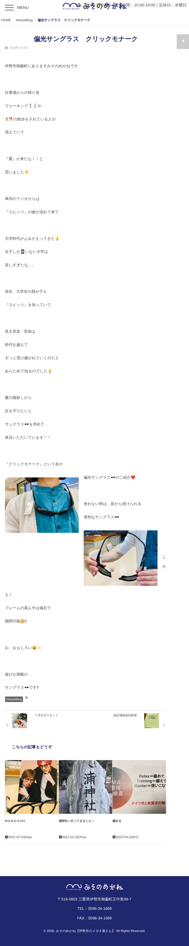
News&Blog (14, 699)
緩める (117, 821)
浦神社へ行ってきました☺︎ (77, 821)
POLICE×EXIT (15, 821)
